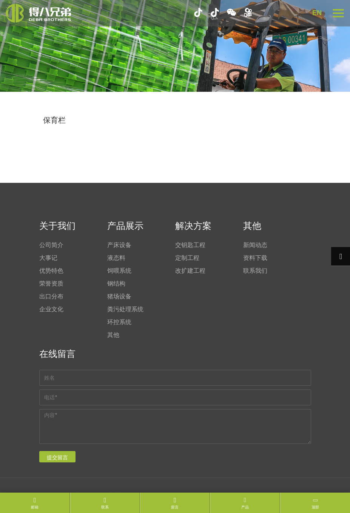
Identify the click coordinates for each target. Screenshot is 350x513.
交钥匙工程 (190, 245)
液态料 (116, 257)
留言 (175, 507)
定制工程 (187, 257)
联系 (105, 507)
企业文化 (51, 309)
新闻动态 (255, 245)
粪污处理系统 (125, 309)
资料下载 (255, 257)
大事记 (48, 257)
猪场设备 (119, 296)
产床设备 (119, 245)
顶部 (315, 507)
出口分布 (51, 296)
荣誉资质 (51, 283)
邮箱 (35, 507)
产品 (245, 507)
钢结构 (116, 283)
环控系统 (119, 322)
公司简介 (51, 245)
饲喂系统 (119, 270)
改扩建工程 (190, 270)
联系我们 (255, 270)
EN (317, 13)
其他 (113, 334)
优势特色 (51, 270)
